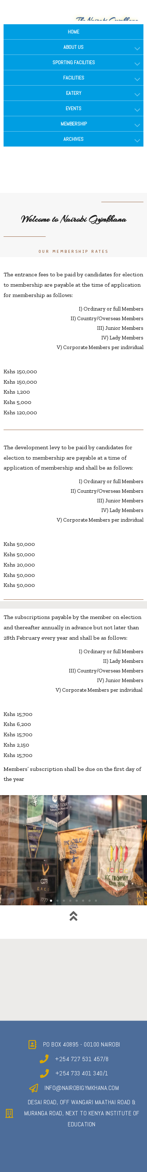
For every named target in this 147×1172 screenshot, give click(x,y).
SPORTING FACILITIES (73, 62)
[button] (51, 901)
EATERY (73, 93)
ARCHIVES (73, 139)
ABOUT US (73, 47)
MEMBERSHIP (74, 124)
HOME (73, 32)
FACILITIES (73, 78)
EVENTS (73, 108)
